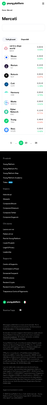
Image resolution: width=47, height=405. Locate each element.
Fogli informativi (8, 329)
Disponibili (26, 39)
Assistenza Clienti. (20, 339)
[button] (23, 390)
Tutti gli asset (10, 39)
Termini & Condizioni (10, 337)
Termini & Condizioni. (24, 329)
